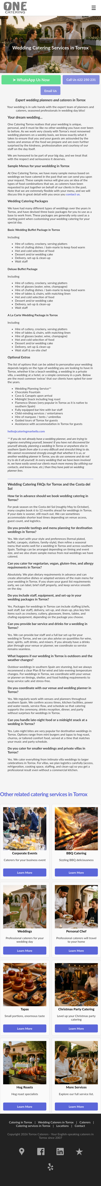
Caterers (85, 1122)
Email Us (50, 91)
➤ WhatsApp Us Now (31, 79)
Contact (80, 1125)
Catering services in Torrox (33, 1125)
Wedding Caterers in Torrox (56, 1122)
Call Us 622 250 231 (81, 80)
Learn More (24, 872)
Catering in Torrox (20, 1122)
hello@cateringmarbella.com (26, 431)
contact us (73, 194)
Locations (62, 1125)
